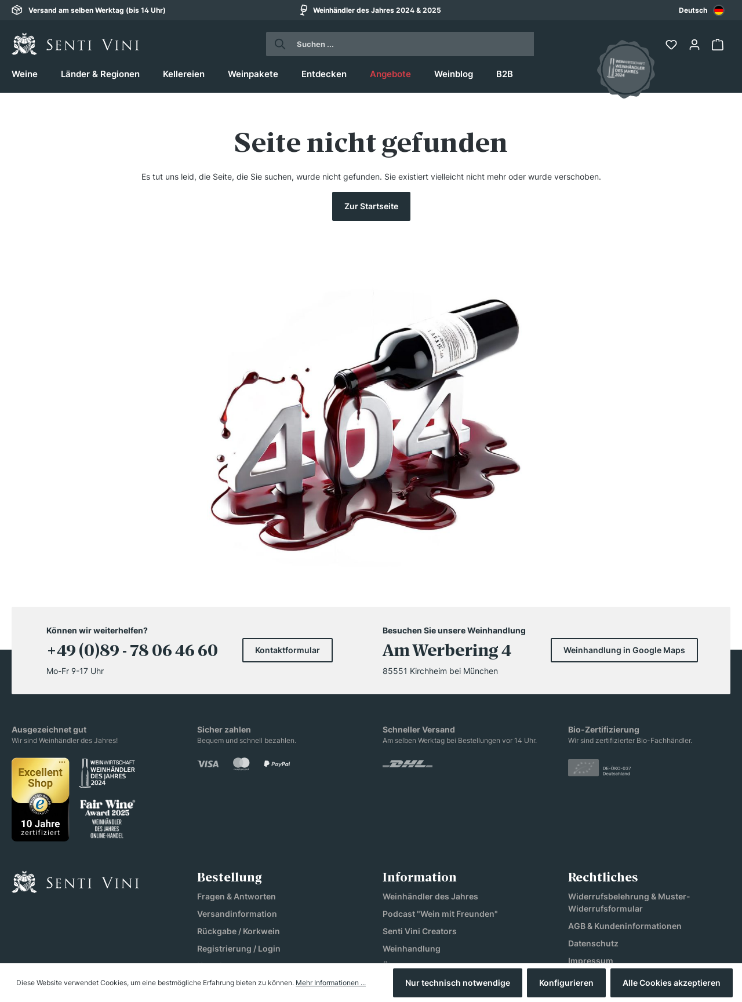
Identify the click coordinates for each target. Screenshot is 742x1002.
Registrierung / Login (239, 841)
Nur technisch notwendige (457, 983)
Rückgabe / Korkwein (238, 823)
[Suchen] (276, 44)
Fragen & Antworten (236, 788)
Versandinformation (237, 806)
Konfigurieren (566, 983)
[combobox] (701, 10)
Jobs (392, 875)
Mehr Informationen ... (331, 982)
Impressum (590, 853)
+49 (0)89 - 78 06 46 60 (132, 544)
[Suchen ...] (411, 44)
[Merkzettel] (672, 44)
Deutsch (702, 10)
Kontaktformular (287, 542)
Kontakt (212, 858)
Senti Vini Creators (420, 823)
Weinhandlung (412, 841)
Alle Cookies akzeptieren (672, 983)
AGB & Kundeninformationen (625, 818)
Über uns (401, 858)
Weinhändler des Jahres (430, 788)
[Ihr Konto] (695, 44)
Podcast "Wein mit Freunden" (440, 806)
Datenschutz (593, 835)
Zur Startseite (371, 206)
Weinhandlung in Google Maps (624, 542)
